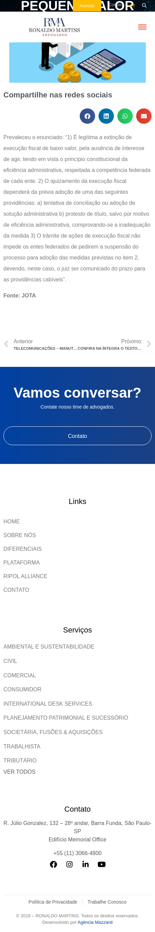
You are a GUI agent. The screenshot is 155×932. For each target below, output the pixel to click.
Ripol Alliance (25, 576)
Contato (16, 590)
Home (11, 521)
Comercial (19, 675)
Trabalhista (21, 746)
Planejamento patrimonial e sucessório (65, 718)
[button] (144, 5)
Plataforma (21, 562)
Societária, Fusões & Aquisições (53, 732)
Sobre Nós (19, 535)
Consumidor (22, 689)
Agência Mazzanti (95, 922)
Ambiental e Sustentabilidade (48, 647)
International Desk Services (47, 704)
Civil (10, 661)
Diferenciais (22, 549)
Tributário (20, 760)
